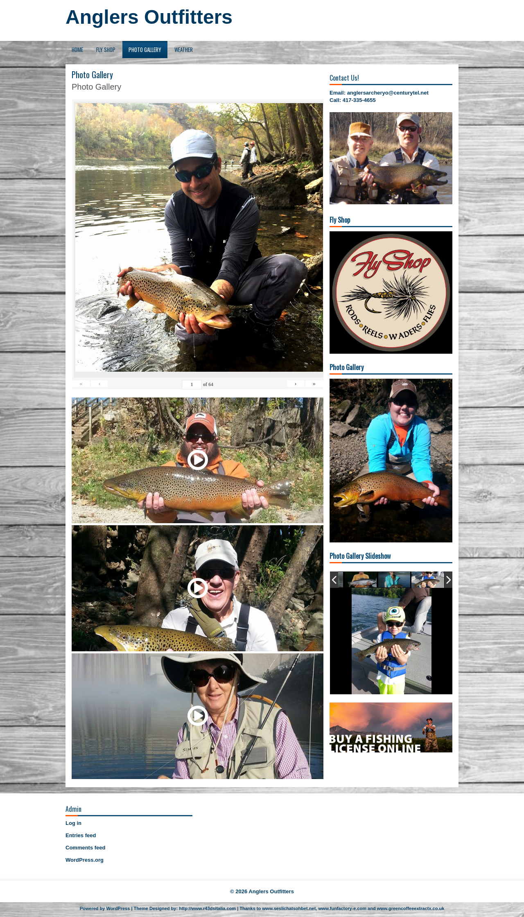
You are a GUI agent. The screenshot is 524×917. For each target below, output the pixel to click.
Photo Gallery (145, 49)
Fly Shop (105, 49)
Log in (73, 823)
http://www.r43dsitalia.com (207, 908)
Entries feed (81, 835)
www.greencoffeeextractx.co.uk (411, 908)
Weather (183, 49)
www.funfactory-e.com (342, 908)
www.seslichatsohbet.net (289, 908)
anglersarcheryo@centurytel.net (388, 93)
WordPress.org (85, 860)
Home (77, 49)
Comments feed (86, 848)
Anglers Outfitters (149, 17)
